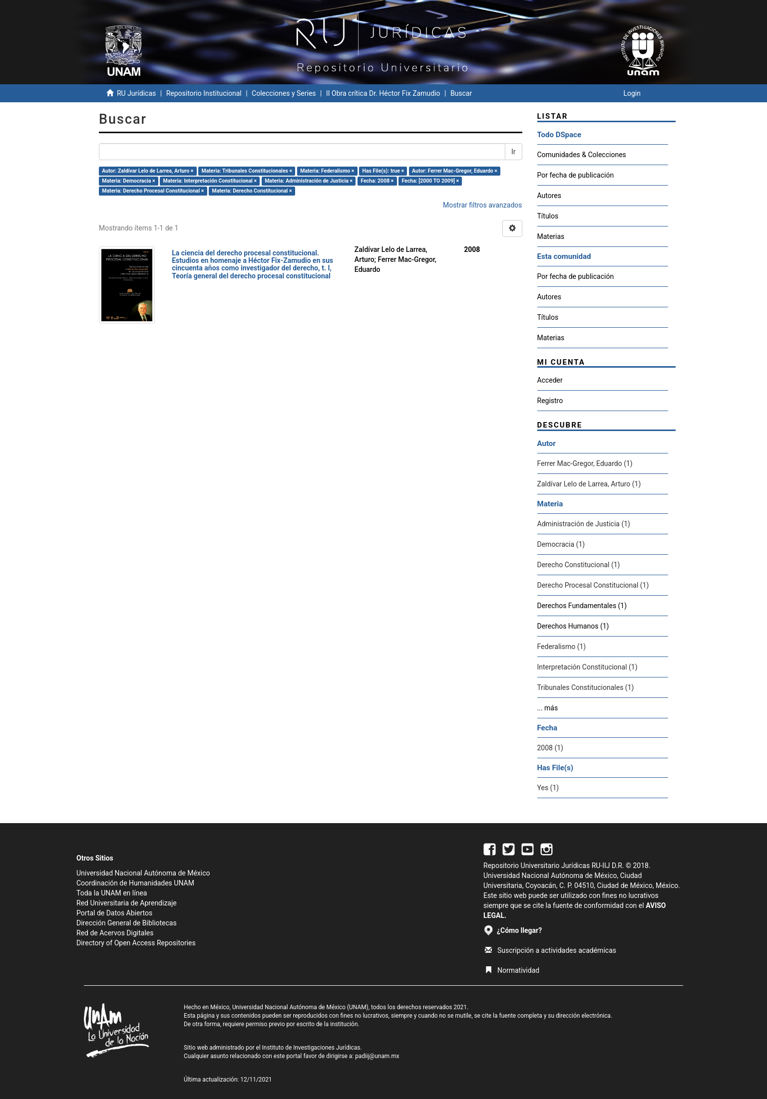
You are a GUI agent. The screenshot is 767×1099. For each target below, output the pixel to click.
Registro (550, 401)
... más (547, 708)
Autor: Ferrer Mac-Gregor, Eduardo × (454, 171)
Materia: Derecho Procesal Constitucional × (153, 191)
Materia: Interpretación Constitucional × (210, 181)
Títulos (548, 216)
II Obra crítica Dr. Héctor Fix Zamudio (383, 93)
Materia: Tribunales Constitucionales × (247, 171)
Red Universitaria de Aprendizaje (126, 903)
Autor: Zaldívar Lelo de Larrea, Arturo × (147, 171)
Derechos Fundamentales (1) (582, 606)
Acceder (550, 380)
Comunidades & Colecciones (581, 155)
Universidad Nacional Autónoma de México (143, 873)
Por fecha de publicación (575, 175)
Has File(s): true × (383, 171)
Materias (551, 236)
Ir (513, 152)
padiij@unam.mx (377, 1056)
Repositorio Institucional (204, 93)
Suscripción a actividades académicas (550, 950)
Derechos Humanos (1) (573, 626)
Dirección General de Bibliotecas (126, 923)
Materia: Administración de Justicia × (309, 181)
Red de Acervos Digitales (114, 933)
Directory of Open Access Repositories (136, 943)
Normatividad (512, 970)
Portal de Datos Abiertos (114, 913)
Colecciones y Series (284, 93)
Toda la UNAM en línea (111, 893)
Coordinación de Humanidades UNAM (135, 883)
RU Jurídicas (136, 93)
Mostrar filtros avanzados (482, 205)
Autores (549, 196)
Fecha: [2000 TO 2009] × (430, 181)
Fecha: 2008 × (377, 181)
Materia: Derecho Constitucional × (252, 191)
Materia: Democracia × (128, 181)
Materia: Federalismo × (327, 171)
